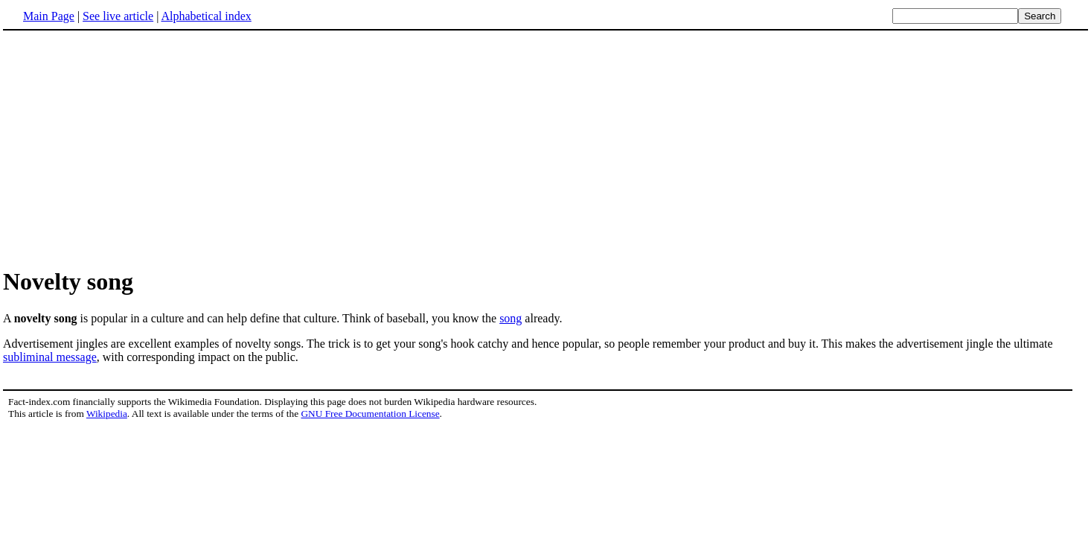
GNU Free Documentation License (370, 413)
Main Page (48, 16)
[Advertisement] (128, 148)
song (510, 318)
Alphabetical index (206, 16)
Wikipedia (106, 413)
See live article (118, 16)
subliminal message (50, 357)
